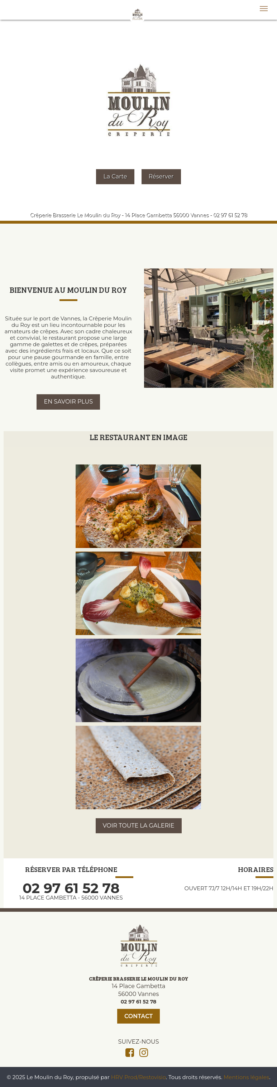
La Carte (115, 176)
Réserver (161, 176)
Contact (138, 1016)
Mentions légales (246, 1077)
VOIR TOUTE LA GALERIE (139, 825)
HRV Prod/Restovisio (138, 1077)
